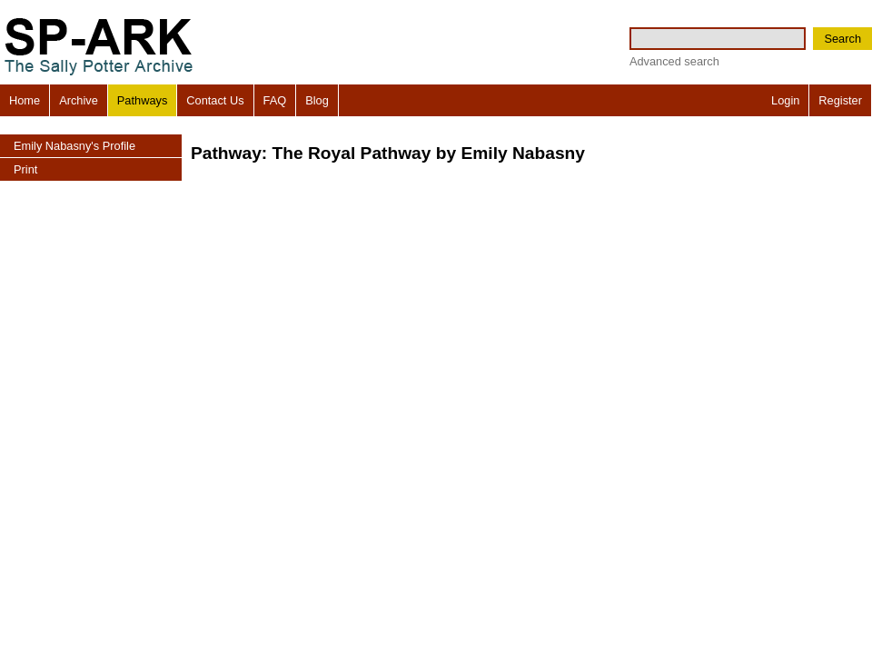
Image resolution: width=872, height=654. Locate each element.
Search (842, 38)
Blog (317, 100)
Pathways (142, 100)
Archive (78, 100)
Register (840, 100)
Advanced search (674, 61)
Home (24, 100)
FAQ (275, 100)
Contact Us (214, 100)
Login (785, 100)
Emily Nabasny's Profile (74, 146)
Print (25, 169)
